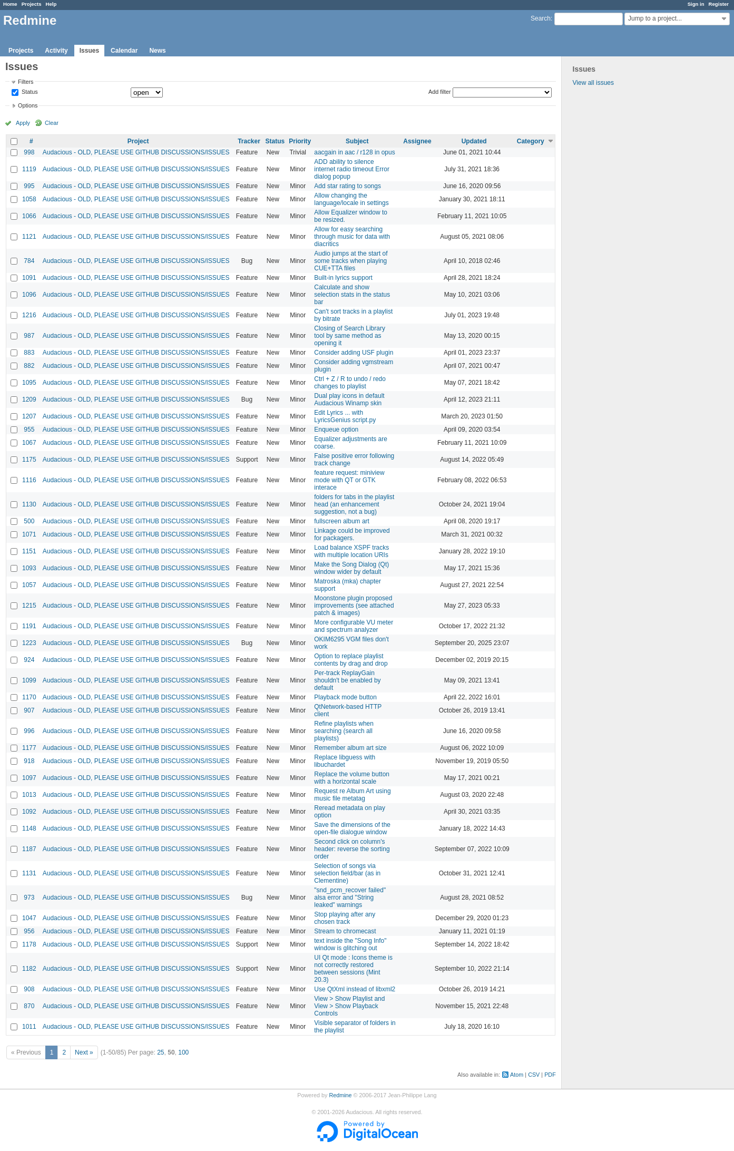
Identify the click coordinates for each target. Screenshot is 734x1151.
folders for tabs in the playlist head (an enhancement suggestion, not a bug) (354, 504)
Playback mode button (345, 697)
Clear (51, 123)
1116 (29, 480)
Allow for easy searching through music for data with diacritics (352, 237)
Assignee (417, 141)
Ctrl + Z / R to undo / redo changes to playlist (350, 382)
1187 (29, 849)
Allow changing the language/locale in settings (351, 199)
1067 (29, 442)
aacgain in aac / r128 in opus (354, 152)
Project (138, 141)
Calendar (124, 50)
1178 (29, 944)
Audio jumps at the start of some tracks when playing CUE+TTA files (350, 261)
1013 (29, 794)
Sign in (696, 4)
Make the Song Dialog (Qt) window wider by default (351, 568)
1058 (29, 199)
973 (29, 897)
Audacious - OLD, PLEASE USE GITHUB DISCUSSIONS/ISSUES (136, 152)
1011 (29, 1026)
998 (29, 152)
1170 (29, 697)
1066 (29, 216)
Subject (357, 141)
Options (27, 105)
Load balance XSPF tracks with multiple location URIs (351, 551)
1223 (29, 643)
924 (29, 660)
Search (541, 18)
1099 (29, 680)
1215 (29, 605)
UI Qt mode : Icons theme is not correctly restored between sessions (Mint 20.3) (353, 968)
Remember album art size (350, 748)
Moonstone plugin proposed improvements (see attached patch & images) (354, 605)
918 (29, 761)
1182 (29, 968)
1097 (29, 778)
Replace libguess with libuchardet (344, 761)
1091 (29, 277)
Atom (516, 1074)
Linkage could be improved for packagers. (351, 534)
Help (51, 4)
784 (29, 261)
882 (29, 365)
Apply (23, 123)
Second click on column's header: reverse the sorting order (351, 849)
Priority (300, 141)
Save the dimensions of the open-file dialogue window (352, 828)
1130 (29, 504)
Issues (89, 50)
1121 (29, 236)
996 (29, 731)
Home (10, 4)
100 (183, 1052)
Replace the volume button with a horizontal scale (351, 777)
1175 (29, 459)
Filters (25, 82)
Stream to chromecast (345, 931)
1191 (29, 626)
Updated (474, 141)
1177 (29, 748)
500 (29, 521)
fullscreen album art (341, 521)
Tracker (249, 141)
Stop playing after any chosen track (344, 918)
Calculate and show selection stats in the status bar (352, 295)
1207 (29, 416)
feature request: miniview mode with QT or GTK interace (349, 480)
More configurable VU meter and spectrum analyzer (353, 626)
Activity (56, 50)
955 (29, 429)
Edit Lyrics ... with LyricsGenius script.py (345, 416)
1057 (29, 585)
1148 (29, 828)
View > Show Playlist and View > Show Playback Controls (349, 1006)
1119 (29, 169)
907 (29, 710)
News (157, 50)
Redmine (340, 1095)
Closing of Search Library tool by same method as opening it (349, 336)
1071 (29, 534)
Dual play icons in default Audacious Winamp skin (349, 399)
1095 (29, 382)
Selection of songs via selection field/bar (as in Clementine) (347, 873)
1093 (29, 568)
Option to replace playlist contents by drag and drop (350, 659)
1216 (29, 315)
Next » (84, 1052)
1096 (29, 294)
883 (29, 352)
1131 (29, 873)
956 (29, 931)
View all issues (593, 82)
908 (29, 989)
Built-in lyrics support (343, 277)
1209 (29, 399)
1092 (29, 811)
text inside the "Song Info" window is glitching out (350, 944)
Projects (32, 4)
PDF (550, 1074)
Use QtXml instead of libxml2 (354, 989)
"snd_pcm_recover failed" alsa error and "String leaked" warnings (350, 897)
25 (160, 1052)
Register (719, 4)
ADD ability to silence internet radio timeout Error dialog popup (351, 169)
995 (29, 186)
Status (29, 92)
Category (530, 141)
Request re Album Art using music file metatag (352, 794)
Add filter (439, 92)
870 (29, 1006)
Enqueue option (336, 429)
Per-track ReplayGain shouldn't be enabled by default (347, 680)
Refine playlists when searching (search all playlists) (344, 731)
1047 (29, 918)
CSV (534, 1074)
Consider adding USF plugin (353, 352)
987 (29, 335)
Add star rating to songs (347, 186)
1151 (29, 551)
